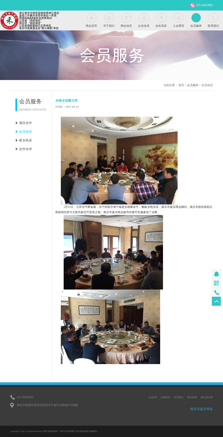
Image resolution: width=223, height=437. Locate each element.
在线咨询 (165, 397)
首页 (181, 85)
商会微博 (192, 397)
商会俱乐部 (207, 397)
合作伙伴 (25, 149)
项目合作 (25, 123)
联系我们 (179, 397)
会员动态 (207, 85)
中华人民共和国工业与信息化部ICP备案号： (79, 431)
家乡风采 (25, 140)
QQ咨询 (153, 397)
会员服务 (192, 85)
